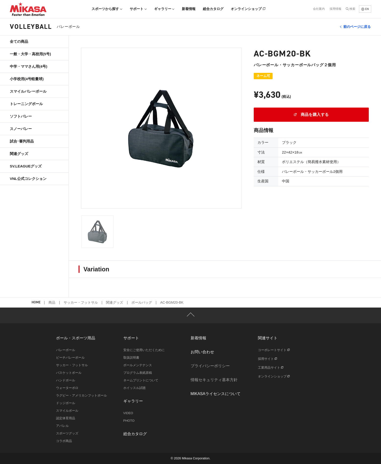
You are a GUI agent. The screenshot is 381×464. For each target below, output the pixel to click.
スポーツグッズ (67, 433)
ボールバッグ (141, 302)
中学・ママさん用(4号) (28, 66)
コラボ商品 (64, 441)
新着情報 (189, 9)
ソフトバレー (21, 116)
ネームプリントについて (140, 380)
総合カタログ (213, 9)
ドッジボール (65, 403)
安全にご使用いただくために (144, 350)
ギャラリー (164, 9)
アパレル (62, 426)
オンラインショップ (248, 9)
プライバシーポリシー (210, 366)
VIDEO (128, 413)
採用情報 (335, 9)
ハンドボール (65, 380)
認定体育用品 (65, 418)
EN (365, 9)
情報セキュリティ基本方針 (214, 380)
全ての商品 (19, 41)
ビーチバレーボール (70, 357)
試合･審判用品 (22, 141)
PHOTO (129, 420)
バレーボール (65, 350)
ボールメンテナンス (137, 365)
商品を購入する (311, 114)
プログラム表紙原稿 (137, 373)
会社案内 (319, 9)
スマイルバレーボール (28, 91)
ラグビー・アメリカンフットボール (81, 395)
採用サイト (267, 359)
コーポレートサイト (274, 350)
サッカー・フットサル (81, 302)
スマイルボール (67, 410)
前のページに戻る (357, 27)
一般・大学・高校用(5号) (30, 54)
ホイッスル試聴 (134, 388)
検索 (352, 9)
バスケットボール (68, 373)
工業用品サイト (271, 367)
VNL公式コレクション (28, 179)
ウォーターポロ (67, 388)
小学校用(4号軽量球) (27, 79)
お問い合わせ (202, 352)
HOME (36, 302)
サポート (138, 9)
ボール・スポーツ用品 (75, 338)
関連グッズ (19, 154)
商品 (51, 302)
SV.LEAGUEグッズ (26, 166)
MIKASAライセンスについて (216, 394)
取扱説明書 (131, 357)
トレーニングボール (26, 104)
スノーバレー (21, 129)
